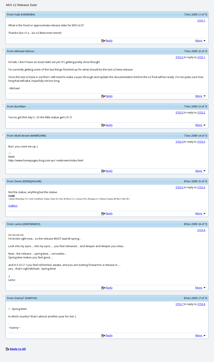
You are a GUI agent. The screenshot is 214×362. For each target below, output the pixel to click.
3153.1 (201, 20)
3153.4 (179, 141)
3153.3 (179, 112)
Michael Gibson (24, 51)
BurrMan (20, 106)
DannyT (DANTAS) (26, 298)
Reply (109, 40)
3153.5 (179, 187)
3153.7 (179, 304)
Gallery (13, 205)
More (200, 40)
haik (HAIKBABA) (25, 14)
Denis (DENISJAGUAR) (28, 181)
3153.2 (179, 57)
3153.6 (201, 230)
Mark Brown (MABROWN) (30, 135)
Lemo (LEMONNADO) (27, 224)
